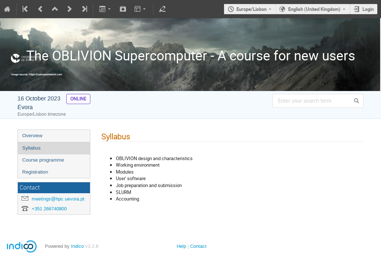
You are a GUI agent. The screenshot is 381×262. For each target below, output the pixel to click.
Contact (198, 246)
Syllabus (31, 148)
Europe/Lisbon (251, 9)
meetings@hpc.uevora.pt (58, 199)
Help (181, 246)
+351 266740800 (49, 209)
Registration (35, 172)
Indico (77, 246)
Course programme (43, 160)
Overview (32, 135)
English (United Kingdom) (314, 9)
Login (368, 9)
